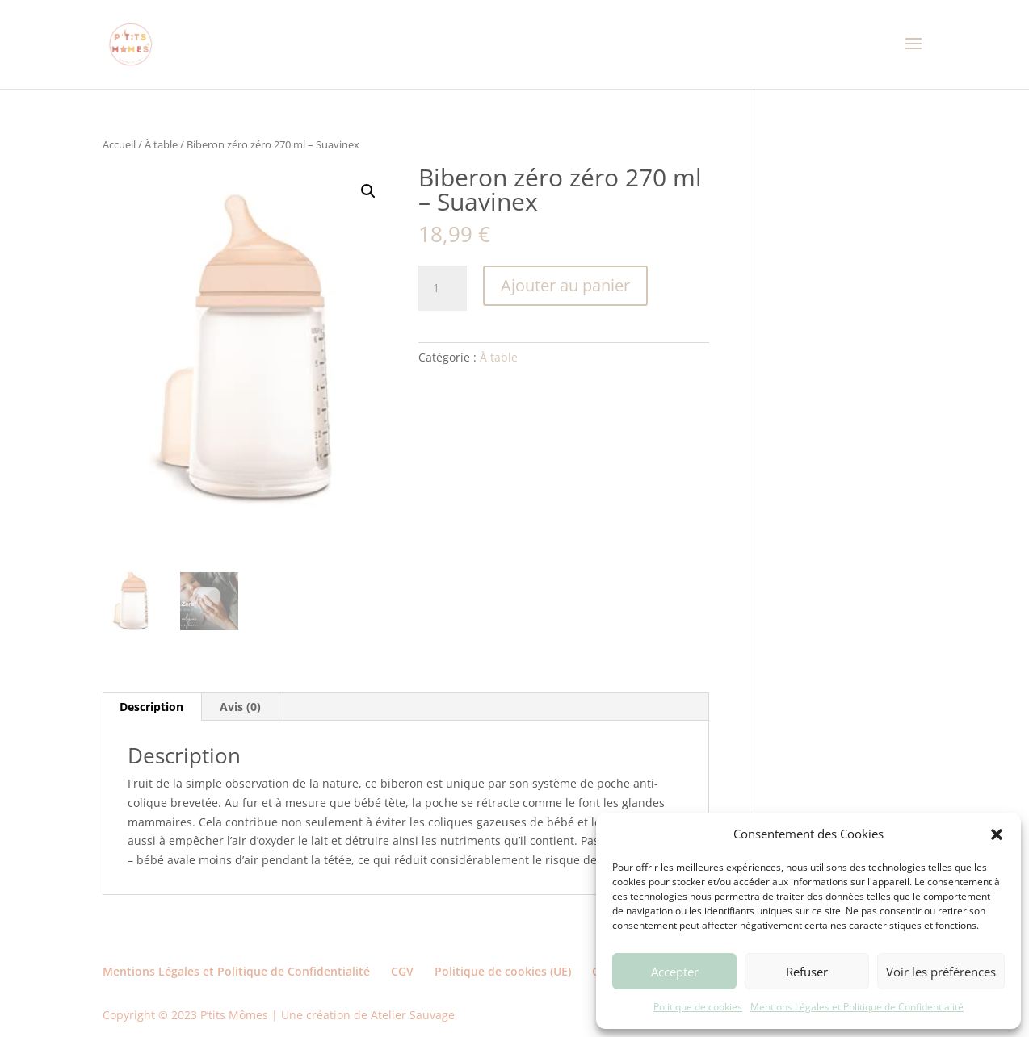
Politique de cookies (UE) (503, 971)
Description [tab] (151, 706)
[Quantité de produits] (442, 288)
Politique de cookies (697, 1007)
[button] (997, 834)
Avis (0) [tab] (240, 706)
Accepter (675, 972)
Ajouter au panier (565, 285)
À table (161, 144)
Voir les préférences (941, 972)
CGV (402, 971)
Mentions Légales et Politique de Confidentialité (857, 1007)
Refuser (807, 972)
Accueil (119, 144)
